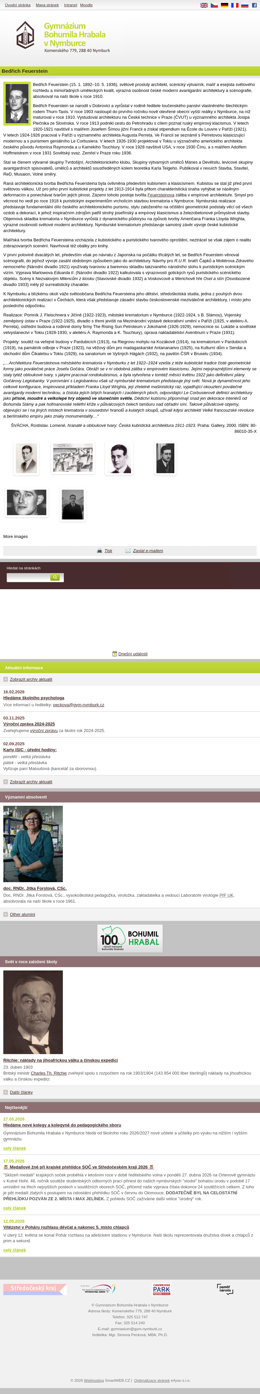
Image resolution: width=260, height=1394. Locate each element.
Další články (21, 1092)
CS (216, 6)
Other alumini (22, 914)
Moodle (86, 5)
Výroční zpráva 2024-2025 (29, 723)
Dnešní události (133, 653)
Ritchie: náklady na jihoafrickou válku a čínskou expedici (60, 1060)
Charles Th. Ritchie (49, 1073)
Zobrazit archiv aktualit (31, 679)
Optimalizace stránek (152, 1380)
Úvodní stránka (17, 5)
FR (237, 6)
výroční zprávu (44, 730)
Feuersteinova (161, 194)
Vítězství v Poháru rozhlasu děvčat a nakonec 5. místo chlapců (66, 1227)
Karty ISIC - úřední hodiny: (30, 749)
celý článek (14, 1148)
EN (206, 6)
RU (247, 6)
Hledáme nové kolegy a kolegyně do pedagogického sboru (62, 1125)
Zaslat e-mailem (148, 550)
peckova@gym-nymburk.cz (79, 704)
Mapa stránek (47, 5)
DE (227, 6)
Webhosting (94, 1380)
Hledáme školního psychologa (33, 697)
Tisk (108, 550)
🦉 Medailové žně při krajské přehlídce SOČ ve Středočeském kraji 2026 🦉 (78, 1167)
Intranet (70, 5)
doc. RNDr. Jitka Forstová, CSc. (34, 888)
